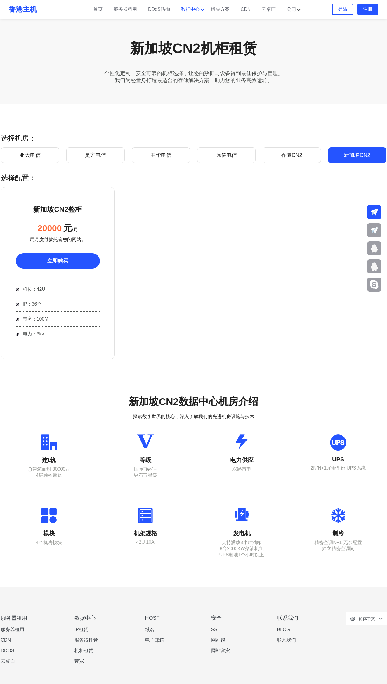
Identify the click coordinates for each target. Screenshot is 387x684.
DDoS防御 (159, 9)
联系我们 (286, 640)
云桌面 (269, 9)
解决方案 (220, 9)
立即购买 (57, 261)
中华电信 (160, 155)
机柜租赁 (83, 650)
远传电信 (226, 155)
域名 (150, 629)
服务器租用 (125, 9)
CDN (246, 9)
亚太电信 (30, 155)
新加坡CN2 (357, 155)
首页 (98, 9)
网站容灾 (220, 650)
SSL (215, 629)
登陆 (342, 9)
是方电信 (95, 155)
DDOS (7, 650)
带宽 (79, 661)
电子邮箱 (154, 640)
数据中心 (190, 9)
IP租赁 (81, 629)
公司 (291, 9)
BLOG (283, 629)
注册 (367, 9)
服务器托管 (86, 640)
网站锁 (218, 640)
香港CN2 (291, 155)
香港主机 (23, 9)
